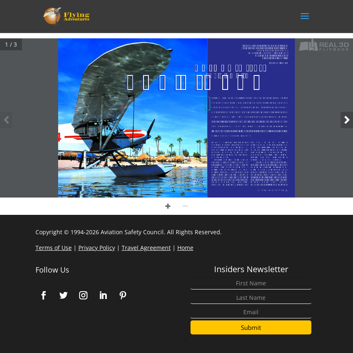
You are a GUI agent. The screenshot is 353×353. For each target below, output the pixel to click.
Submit (251, 327)
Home (185, 248)
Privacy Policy (96, 248)
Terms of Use (53, 248)
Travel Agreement (146, 248)
